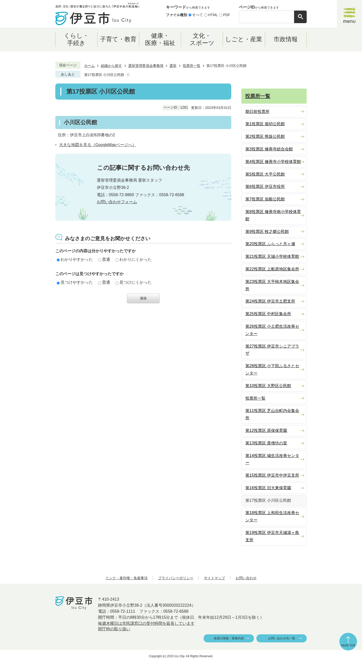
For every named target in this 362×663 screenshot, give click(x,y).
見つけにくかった (133, 282)
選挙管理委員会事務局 (145, 66)
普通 (104, 259)
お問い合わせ (246, 578)
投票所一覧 (191, 66)
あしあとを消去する (128, 75)
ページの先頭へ (348, 641)
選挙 (172, 66)
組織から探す (111, 66)
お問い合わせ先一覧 (281, 638)
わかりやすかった (75, 259)
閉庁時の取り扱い (114, 629)
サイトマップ (214, 578)
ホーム (89, 66)
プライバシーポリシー (175, 578)
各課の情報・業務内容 (229, 638)
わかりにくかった (133, 259)
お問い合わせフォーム (117, 202)
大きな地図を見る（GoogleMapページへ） (97, 145)
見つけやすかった (75, 282)
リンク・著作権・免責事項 (126, 578)
